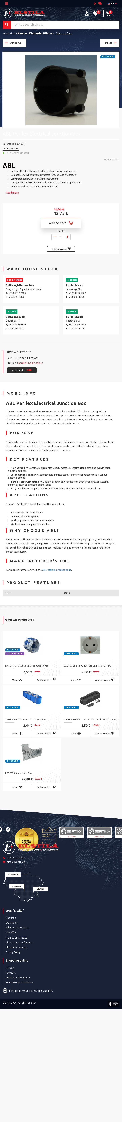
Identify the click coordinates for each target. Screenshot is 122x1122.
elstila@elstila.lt (14, 862)
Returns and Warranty (18, 977)
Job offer (11, 932)
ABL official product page (56, 569)
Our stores (12, 922)
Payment (11, 972)
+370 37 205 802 (29, 358)
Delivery (10, 967)
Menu (111, 43)
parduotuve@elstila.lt (30, 362)
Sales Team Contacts (17, 927)
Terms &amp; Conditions (19, 982)
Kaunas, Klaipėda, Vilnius (35, 33)
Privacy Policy (13, 952)
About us (11, 917)
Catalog (13, 43)
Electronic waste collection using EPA (28, 990)
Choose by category (17, 947)
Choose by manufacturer (19, 942)
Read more (12, 192)
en (111, 3)
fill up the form (64, 33)
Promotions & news (16, 937)
